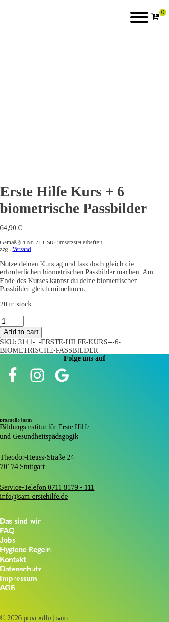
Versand (21, 249)
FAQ (7, 531)
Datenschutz (20, 569)
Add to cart (21, 332)
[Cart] (158, 17)
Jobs (7, 540)
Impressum (18, 579)
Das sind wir (20, 521)
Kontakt (13, 560)
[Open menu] (139, 17)
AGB (7, 588)
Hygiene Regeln (25, 550)
